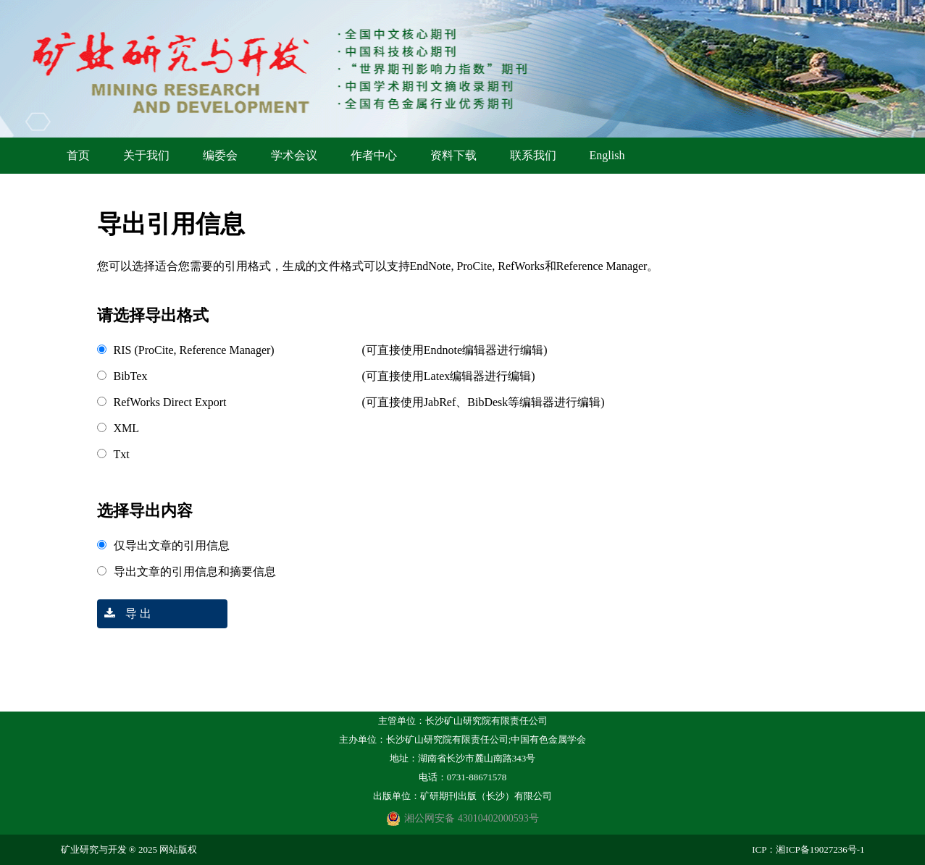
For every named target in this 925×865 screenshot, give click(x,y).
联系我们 (533, 155)
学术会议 (294, 155)
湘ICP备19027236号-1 (820, 849)
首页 (78, 155)
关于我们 (146, 155)
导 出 (124, 613)
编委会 (220, 155)
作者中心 (374, 155)
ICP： (764, 849)
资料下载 (453, 155)
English (607, 155)
